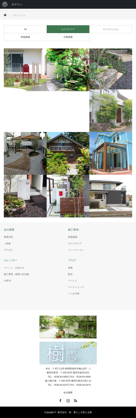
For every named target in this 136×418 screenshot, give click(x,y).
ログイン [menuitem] (16, 4)
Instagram (67, 400)
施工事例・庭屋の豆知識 (16, 274)
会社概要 (9, 229)
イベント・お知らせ (14, 267)
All (25, 29)
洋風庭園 (68, 37)
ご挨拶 (7, 243)
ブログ (72, 260)
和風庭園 (25, 37)
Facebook (60, 400)
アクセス (8, 250)
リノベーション (111, 29)
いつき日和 (73, 293)
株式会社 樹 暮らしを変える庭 (75, 412)
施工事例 (73, 229)
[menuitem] (5, 4)
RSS (75, 400)
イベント (72, 280)
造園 (70, 267)
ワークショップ (76, 287)
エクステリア (68, 29)
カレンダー (10, 260)
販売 (70, 274)
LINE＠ (7, 280)
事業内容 (8, 237)
